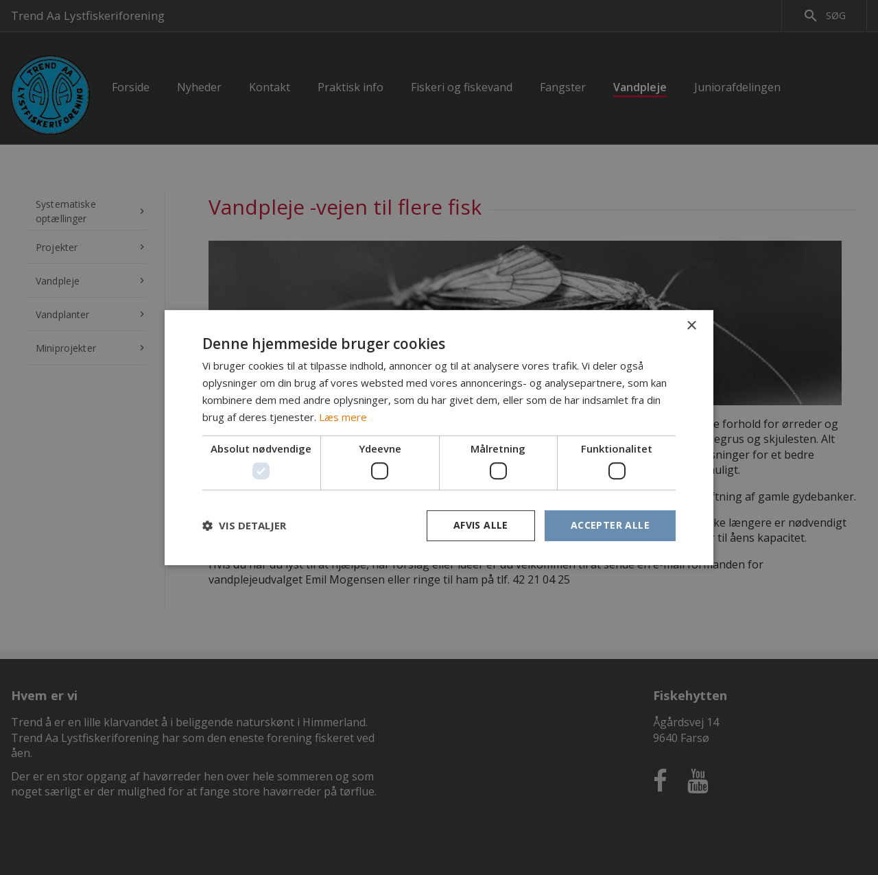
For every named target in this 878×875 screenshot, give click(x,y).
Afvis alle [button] (480, 524)
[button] (244, 525)
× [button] (691, 326)
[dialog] (439, 437)
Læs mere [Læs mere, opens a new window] (343, 417)
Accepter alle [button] (610, 524)
